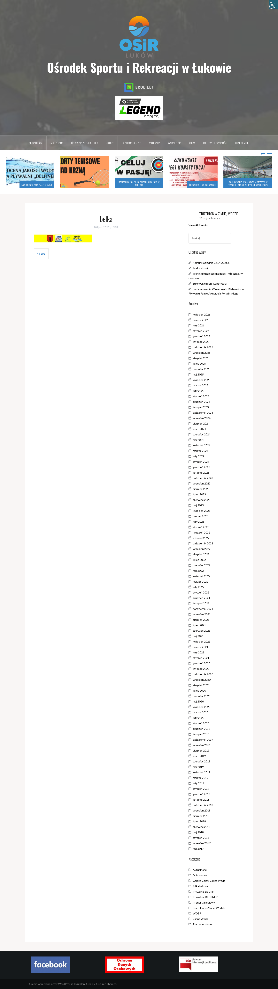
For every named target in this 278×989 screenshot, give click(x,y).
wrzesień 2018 (202, 810)
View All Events (198, 225)
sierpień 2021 (201, 619)
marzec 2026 (200, 320)
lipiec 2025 (199, 363)
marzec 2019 (200, 777)
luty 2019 (198, 783)
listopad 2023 (201, 472)
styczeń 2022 (201, 592)
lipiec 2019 (199, 756)
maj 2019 (198, 766)
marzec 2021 (200, 647)
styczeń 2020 (201, 723)
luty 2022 (198, 587)
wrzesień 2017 (202, 843)
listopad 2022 (201, 538)
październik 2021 (203, 608)
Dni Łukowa (200, 875)
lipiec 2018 (199, 821)
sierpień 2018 (201, 816)
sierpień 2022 (201, 554)
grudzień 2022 (201, 532)
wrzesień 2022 (202, 548)
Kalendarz (154, 143)
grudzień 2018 (201, 794)
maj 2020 (198, 701)
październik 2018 (203, 805)
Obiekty (110, 143)
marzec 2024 (200, 450)
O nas (192, 143)
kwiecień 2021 (201, 641)
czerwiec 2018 (201, 826)
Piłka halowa (200, 886)
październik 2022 (203, 543)
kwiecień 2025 (201, 380)
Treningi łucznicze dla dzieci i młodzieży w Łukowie (138, 183)
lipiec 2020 (199, 690)
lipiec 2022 (199, 559)
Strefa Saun (56, 143)
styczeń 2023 (201, 527)
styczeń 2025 (201, 396)
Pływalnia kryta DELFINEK (84, 143)
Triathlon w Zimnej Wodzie (209, 908)
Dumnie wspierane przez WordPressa (50, 983)
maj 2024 (198, 439)
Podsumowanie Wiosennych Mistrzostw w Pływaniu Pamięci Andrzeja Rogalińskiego (248, 183)
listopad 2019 (201, 734)
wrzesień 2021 (202, 614)
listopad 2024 (201, 407)
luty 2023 (198, 521)
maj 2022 (198, 570)
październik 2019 (203, 739)
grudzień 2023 (201, 467)
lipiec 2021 (199, 625)
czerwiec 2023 (201, 499)
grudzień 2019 (201, 728)
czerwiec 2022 (201, 565)
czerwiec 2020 (201, 696)
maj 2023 (198, 505)
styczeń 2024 (201, 461)
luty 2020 (198, 717)
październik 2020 (203, 674)
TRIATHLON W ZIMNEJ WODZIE (218, 213)
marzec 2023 (200, 516)
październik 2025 (203, 347)
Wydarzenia (174, 143)
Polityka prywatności (215, 143)
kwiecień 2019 (201, 772)
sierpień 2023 (201, 489)
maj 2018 (198, 832)
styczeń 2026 (201, 330)
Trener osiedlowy (131, 143)
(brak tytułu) (200, 268)
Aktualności (35, 143)
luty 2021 (198, 652)
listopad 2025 (201, 341)
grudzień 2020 (201, 663)
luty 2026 (198, 325)
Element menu (242, 143)
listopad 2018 (201, 799)
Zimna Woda (200, 918)
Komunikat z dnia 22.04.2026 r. (36, 185)
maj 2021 (198, 636)
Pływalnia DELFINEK (205, 897)
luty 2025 (198, 390)
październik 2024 (203, 412)
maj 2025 (198, 374)
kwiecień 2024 (201, 445)
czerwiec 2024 (201, 434)
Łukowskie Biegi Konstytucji (202, 185)
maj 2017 (198, 848)
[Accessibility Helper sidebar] (273, 4)
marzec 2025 (200, 385)
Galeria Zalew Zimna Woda (209, 880)
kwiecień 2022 (201, 576)
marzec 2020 (200, 712)
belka (42, 253)
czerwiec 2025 (201, 369)
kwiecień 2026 (201, 314)
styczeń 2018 (201, 837)
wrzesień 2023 (202, 483)
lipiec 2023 (199, 494)
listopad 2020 (201, 668)
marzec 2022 (200, 581)
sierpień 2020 (201, 685)
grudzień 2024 (201, 401)
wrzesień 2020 (202, 679)
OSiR (116, 227)
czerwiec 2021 (201, 630)
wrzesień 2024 (202, 418)
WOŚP (197, 913)
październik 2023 (203, 478)
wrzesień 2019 (202, 745)
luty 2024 (198, 456)
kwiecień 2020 (201, 707)
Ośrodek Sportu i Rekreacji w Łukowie (139, 67)
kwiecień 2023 (201, 510)
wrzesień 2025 (202, 352)
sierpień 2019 (201, 750)
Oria (88, 983)
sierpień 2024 (201, 423)
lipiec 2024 (199, 429)
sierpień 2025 (201, 358)
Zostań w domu (202, 924)
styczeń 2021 (201, 657)
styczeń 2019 (201, 788)
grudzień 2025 (201, 336)
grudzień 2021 (201, 598)
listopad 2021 (201, 603)
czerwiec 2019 (201, 761)
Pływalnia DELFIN (203, 891)
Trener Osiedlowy (204, 902)
